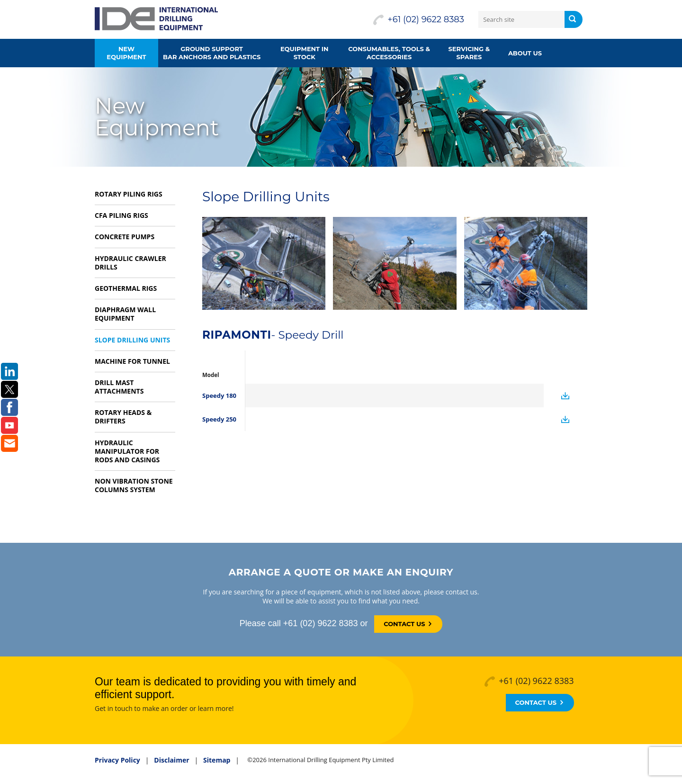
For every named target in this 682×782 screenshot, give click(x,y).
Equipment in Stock (304, 53)
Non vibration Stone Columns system (134, 485)
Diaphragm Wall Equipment (125, 314)
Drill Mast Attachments (119, 386)
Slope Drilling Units (132, 339)
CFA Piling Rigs (121, 215)
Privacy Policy (117, 759)
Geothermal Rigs (126, 288)
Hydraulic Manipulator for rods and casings (127, 451)
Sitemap (216, 759)
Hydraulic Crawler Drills (130, 262)
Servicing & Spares (469, 53)
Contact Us (407, 624)
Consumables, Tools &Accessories (389, 53)
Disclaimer (171, 759)
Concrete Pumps (124, 236)
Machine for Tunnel (132, 361)
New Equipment (126, 53)
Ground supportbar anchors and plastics (211, 53)
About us (525, 53)
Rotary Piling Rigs (128, 193)
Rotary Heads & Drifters (123, 416)
